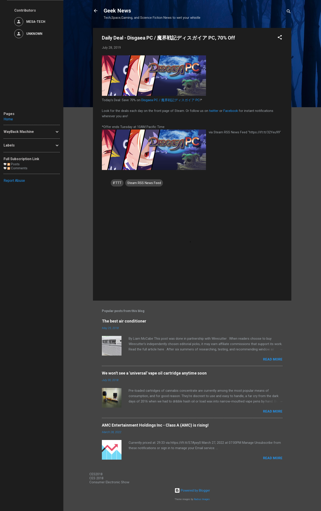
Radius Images (202, 499)
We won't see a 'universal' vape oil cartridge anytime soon (154, 373)
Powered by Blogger (192, 490)
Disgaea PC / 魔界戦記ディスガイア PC (170, 100)
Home (8, 119)
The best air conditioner (124, 321)
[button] (279, 38)
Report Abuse (14, 180)
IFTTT (117, 183)
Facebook (230, 111)
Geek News (117, 11)
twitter (213, 111)
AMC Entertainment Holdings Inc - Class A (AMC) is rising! (155, 425)
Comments (17, 168)
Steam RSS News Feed (144, 183)
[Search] (288, 12)
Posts (13, 164)
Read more (272, 359)
